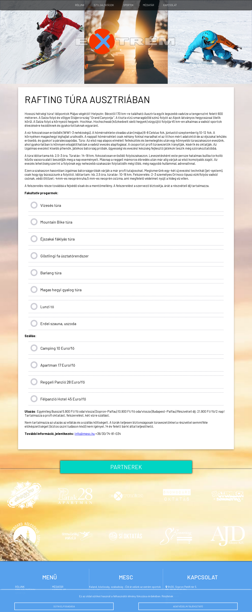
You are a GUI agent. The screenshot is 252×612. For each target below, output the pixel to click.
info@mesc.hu (85, 433)
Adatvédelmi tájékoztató (188, 607)
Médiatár (148, 5)
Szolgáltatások (104, 5)
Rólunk (80, 5)
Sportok (128, 5)
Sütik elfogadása (64, 607)
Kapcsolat (170, 5)
